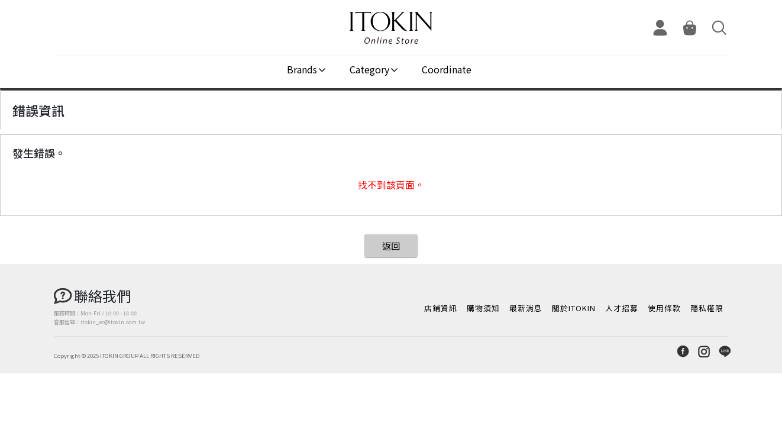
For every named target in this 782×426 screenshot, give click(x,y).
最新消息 (525, 308)
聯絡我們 (102, 295)
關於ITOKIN (574, 308)
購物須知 (483, 308)
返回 (391, 246)
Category (369, 69)
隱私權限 (706, 308)
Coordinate (446, 69)
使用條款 (664, 308)
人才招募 (621, 308)
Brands (302, 69)
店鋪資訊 (440, 308)
